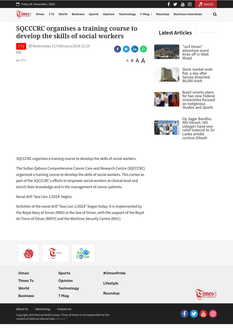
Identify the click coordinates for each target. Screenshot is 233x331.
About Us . (22, 309)
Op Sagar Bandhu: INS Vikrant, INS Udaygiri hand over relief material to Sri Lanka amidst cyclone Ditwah (198, 128)
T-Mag (145, 14)
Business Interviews (188, 14)
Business (78, 14)
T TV (21, 46)
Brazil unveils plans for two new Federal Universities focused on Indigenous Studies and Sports (198, 99)
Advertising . (43, 309)
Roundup (162, 14)
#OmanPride (114, 273)
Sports (94, 14)
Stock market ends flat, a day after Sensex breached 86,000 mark (197, 75)
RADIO (205, 4)
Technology (127, 14)
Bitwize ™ (62, 318)
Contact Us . (65, 309)
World (63, 14)
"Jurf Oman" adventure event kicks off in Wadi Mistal (195, 52)
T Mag (63, 296)
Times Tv (26, 280)
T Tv (51, 14)
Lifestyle (110, 283)
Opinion (109, 14)
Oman (40, 14)
